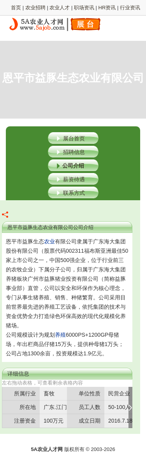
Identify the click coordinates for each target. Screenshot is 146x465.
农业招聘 (35, 7)
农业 (49, 241)
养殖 (60, 335)
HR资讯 (107, 7)
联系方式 (74, 193)
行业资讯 (130, 7)
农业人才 (59, 7)
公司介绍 (73, 166)
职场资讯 (84, 7)
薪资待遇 (74, 179)
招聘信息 (74, 152)
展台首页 (74, 138)
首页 (16, 7)
